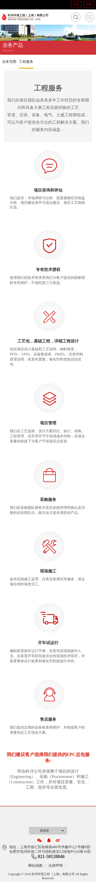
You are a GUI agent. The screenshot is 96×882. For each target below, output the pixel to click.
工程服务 (26, 62)
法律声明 (55, 865)
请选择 (44, 830)
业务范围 (9, 62)
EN (89, 4)
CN (76, 4)
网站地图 (35, 865)
